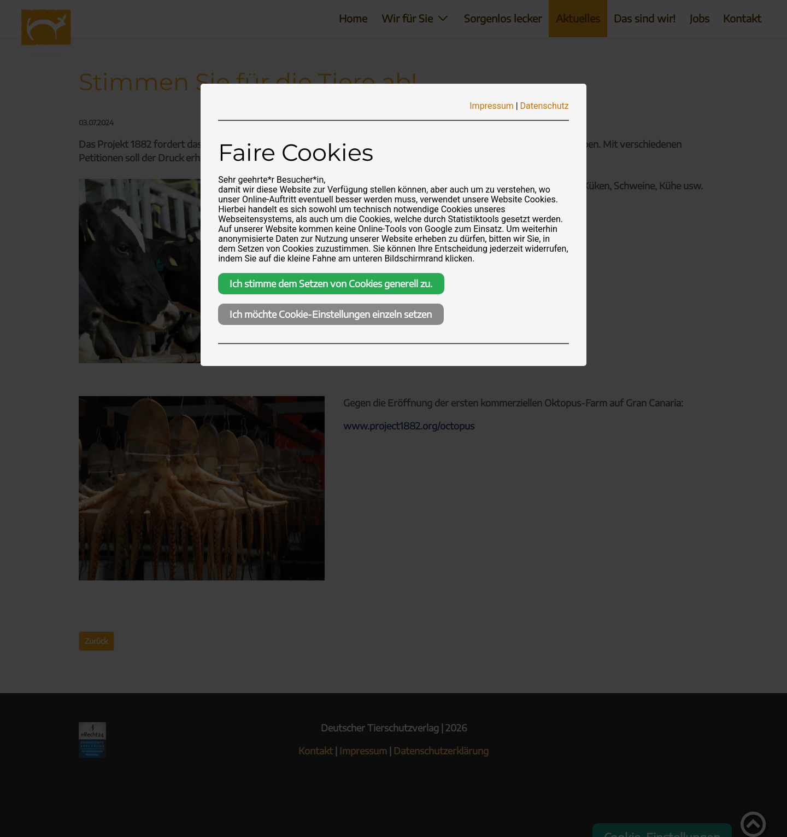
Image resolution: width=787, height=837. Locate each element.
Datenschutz (544, 106)
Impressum (491, 106)
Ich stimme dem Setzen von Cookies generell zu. (331, 283)
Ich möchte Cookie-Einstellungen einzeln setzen (331, 314)
